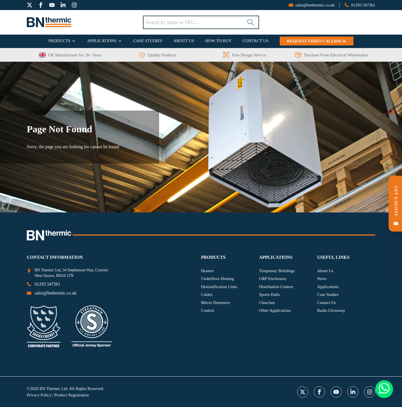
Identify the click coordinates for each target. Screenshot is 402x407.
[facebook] (41, 5)
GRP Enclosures (272, 278)
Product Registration (71, 395)
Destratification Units (219, 286)
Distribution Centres (276, 286)
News (322, 278)
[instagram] (74, 5)
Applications (101, 41)
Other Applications (275, 310)
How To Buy (218, 41)
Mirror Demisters (215, 302)
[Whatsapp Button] (384, 389)
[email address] (311, 5)
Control (207, 310)
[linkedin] (63, 5)
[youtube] (52, 5)
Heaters (207, 271)
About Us (183, 41)
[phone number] (359, 5)
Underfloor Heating (217, 278)
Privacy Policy (39, 395)
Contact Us (255, 41)
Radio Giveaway (331, 310)
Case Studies (147, 41)
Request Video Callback (316, 41)
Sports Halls (269, 294)
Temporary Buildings (277, 271)
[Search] (251, 22)
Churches (267, 302)
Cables (206, 294)
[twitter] (29, 5)
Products (59, 41)
